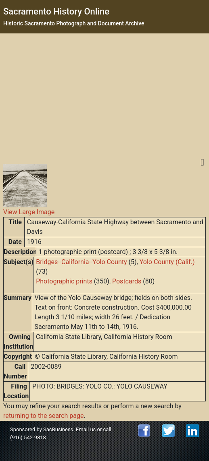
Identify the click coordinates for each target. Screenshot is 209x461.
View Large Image (28, 212)
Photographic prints (64, 281)
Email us (86, 429)
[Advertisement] (105, 93)
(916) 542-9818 (28, 437)
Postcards (126, 281)
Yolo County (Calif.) (167, 262)
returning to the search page (43, 416)
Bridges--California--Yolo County (81, 262)
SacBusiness (58, 429)
